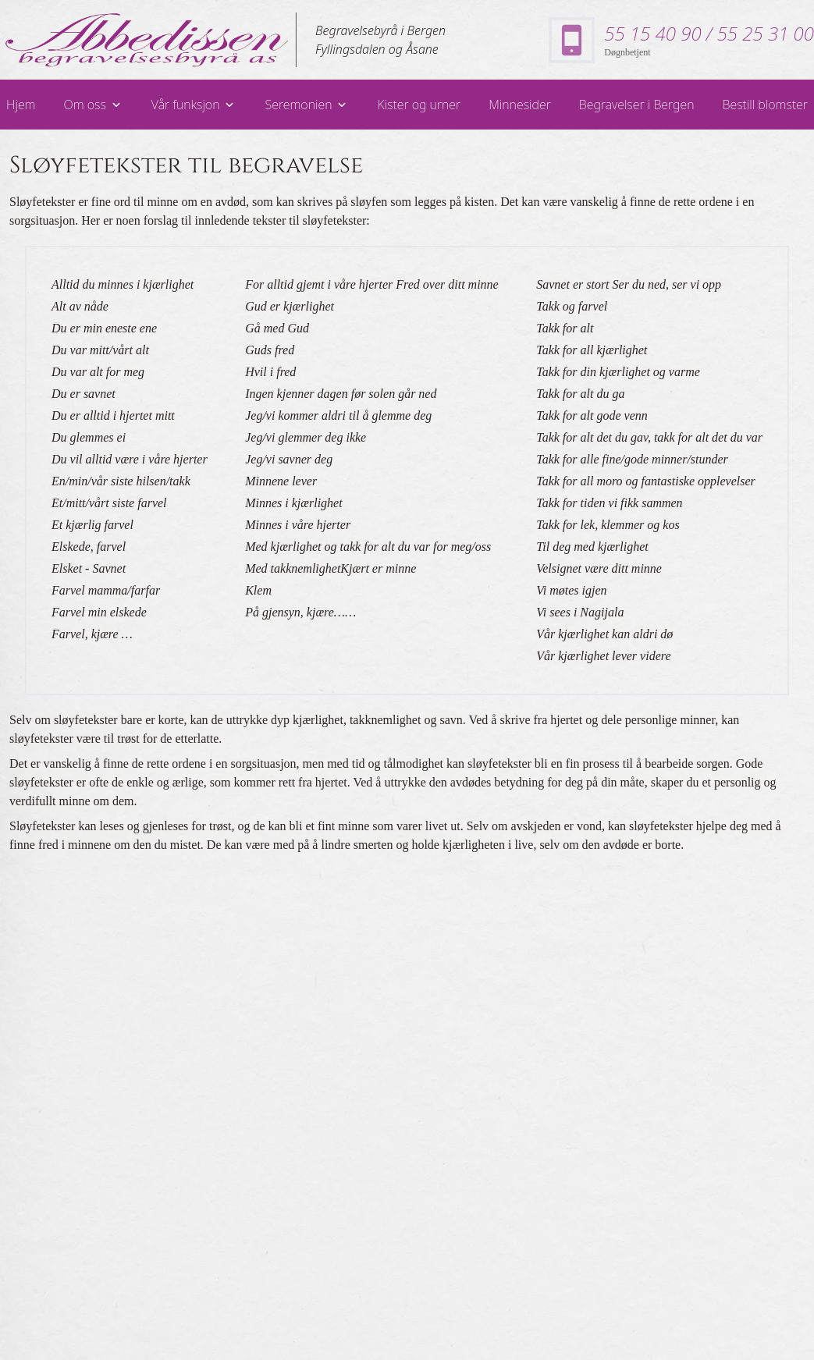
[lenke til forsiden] (148, 39)
